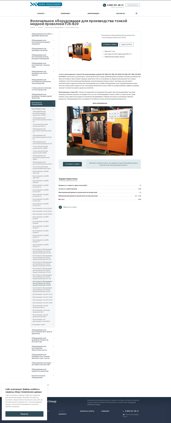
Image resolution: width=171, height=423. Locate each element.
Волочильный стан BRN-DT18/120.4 (41, 204)
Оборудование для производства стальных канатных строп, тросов (41, 356)
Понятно (24, 414)
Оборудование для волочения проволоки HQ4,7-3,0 (42, 137)
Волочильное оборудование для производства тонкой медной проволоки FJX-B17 (42, 289)
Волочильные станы (38, 109)
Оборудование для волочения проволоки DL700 (42, 142)
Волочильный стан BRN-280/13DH (41, 177)
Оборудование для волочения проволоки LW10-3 (43, 163)
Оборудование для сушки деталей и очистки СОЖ (41, 364)
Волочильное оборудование (37, 103)
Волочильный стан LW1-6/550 (42, 300)
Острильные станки (38, 324)
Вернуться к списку (68, 207)
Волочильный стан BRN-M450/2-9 (41, 236)
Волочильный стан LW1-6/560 (42, 302)
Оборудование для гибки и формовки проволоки (42, 35)
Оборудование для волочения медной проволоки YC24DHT (39, 113)
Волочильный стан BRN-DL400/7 (41, 217)
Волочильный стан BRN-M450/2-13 (41, 245)
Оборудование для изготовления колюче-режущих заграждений (40, 56)
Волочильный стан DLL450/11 (43, 211)
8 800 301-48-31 (115, 5)
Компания (66, 13)
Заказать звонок (132, 5)
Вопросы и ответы (87, 411)
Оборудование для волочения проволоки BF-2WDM (41, 157)
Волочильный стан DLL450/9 (42, 208)
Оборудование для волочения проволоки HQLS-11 (42, 130)
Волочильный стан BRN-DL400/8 (41, 222)
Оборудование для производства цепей (39, 49)
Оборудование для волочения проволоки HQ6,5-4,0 (42, 119)
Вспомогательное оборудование (38, 376)
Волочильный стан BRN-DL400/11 (41, 227)
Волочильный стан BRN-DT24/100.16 (41, 186)
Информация (94, 13)
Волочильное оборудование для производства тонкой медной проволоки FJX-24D (42, 251)
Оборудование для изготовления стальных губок (41, 65)
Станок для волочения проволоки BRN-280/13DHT (42, 167)
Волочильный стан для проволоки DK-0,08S (40, 315)
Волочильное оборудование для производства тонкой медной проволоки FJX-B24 (42, 263)
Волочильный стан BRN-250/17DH (41, 172)
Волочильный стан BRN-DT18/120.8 (41, 200)
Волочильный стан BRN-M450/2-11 (41, 241)
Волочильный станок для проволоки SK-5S (41, 311)
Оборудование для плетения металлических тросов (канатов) (41, 81)
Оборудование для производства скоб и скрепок (39, 73)
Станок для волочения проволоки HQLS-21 (40, 125)
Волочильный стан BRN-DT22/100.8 (41, 190)
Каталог (41, 13)
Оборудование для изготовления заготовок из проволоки (42, 331)
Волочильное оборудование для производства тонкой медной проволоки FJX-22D (42, 257)
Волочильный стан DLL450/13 (43, 214)
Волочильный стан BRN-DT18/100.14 (41, 195)
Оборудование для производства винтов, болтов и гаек (40, 340)
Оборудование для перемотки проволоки (40, 370)
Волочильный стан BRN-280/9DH (41, 181)
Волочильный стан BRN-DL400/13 (41, 231)
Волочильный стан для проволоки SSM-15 (40, 306)
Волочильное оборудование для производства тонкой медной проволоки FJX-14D (42, 276)
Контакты (120, 13)
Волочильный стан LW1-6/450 (42, 297)
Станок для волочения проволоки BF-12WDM (40, 147)
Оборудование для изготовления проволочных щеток (39, 348)
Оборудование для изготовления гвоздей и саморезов (41, 42)
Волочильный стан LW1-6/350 (42, 294)
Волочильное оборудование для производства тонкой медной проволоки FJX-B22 (42, 270)
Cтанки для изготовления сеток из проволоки (41, 89)
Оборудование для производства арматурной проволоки (42, 96)
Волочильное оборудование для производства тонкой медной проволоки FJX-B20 (42, 283)
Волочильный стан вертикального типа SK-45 (41, 320)
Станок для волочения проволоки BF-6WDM (40, 152)
